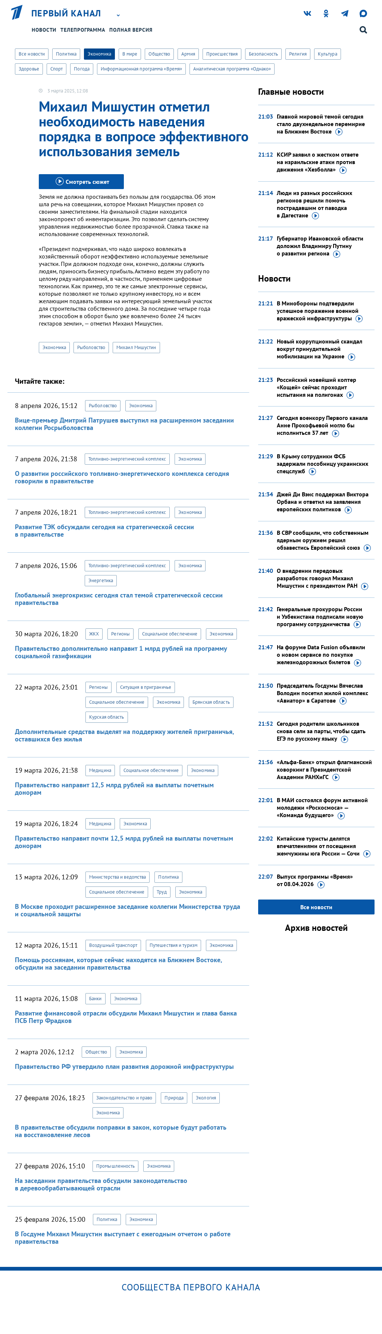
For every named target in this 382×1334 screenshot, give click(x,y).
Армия (188, 54)
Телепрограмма (82, 29)
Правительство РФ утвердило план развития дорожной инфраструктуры (124, 1066)
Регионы (120, 634)
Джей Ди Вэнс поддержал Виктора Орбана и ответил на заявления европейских (323, 502)
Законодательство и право (124, 1098)
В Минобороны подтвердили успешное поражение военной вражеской (320, 311)
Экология (206, 1098)
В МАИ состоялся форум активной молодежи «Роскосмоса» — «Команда (322, 807)
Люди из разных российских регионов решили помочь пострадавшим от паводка (314, 204)
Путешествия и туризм (173, 945)
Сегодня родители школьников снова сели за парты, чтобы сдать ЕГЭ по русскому (321, 731)
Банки (95, 998)
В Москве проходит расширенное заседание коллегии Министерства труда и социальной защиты (127, 910)
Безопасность (263, 54)
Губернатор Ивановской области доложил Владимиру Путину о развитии (320, 246)
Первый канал (66, 13)
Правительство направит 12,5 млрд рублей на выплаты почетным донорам (114, 789)
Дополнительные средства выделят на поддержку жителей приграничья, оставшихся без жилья (124, 735)
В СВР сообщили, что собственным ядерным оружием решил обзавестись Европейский (324, 540)
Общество (159, 54)
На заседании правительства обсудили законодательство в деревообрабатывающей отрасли (101, 1184)
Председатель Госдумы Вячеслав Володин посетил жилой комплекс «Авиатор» (322, 693)
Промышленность (115, 1166)
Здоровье (29, 69)
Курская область (106, 717)
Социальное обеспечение (169, 634)
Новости (44, 29)
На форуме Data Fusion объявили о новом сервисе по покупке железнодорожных (321, 654)
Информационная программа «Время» (141, 69)
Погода (82, 69)
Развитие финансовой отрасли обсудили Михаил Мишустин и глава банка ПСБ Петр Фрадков (126, 1017)
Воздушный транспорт (113, 945)
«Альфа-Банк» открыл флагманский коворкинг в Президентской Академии (324, 769)
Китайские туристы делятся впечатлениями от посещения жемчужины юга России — (323, 846)
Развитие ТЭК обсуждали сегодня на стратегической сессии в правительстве (104, 530)
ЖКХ (94, 634)
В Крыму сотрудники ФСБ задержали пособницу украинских (322, 463)
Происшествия (222, 54)
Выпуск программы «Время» (315, 880)
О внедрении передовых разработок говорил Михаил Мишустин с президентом (322, 578)
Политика (66, 54)
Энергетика (100, 580)
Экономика (99, 54)
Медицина (100, 770)
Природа (174, 1098)
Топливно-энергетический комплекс (127, 459)
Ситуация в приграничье (145, 687)
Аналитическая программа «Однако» (232, 69)
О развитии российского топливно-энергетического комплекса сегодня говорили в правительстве (122, 477)
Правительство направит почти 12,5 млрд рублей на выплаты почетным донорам (124, 842)
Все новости (32, 54)
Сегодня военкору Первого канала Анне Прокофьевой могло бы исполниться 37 (322, 425)
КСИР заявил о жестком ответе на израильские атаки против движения (317, 162)
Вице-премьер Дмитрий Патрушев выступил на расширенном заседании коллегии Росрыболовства (124, 424)
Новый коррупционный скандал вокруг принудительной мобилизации (319, 349)
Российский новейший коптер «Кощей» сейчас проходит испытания (316, 387)
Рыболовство (91, 347)
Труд (161, 892)
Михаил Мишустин (136, 347)
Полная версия (131, 29)
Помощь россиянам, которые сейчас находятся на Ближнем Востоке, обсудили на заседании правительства (118, 963)
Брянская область (211, 702)
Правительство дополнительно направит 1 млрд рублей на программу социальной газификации (121, 652)
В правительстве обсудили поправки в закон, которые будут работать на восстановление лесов (120, 1131)
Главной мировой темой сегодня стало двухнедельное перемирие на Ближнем (321, 124)
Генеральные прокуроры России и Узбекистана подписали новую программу (320, 616)
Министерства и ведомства (117, 877)
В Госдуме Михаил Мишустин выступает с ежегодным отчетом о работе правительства (123, 1238)
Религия (298, 54)
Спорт (56, 69)
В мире (130, 54)
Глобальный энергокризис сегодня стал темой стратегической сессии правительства (119, 599)
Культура (327, 54)
